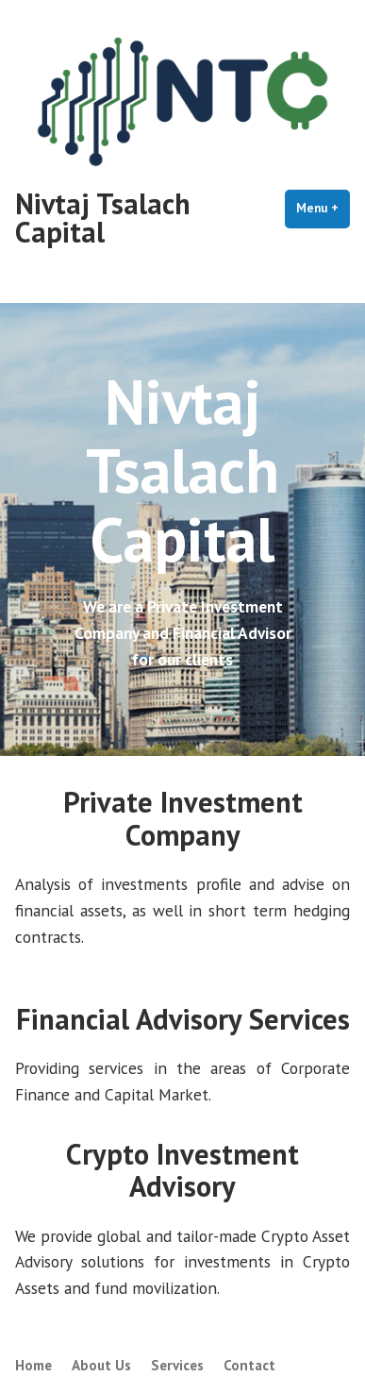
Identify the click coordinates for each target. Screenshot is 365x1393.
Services (177, 1365)
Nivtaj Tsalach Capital (103, 217)
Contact (249, 1365)
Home (33, 1365)
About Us (101, 1365)
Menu (323, 207)
